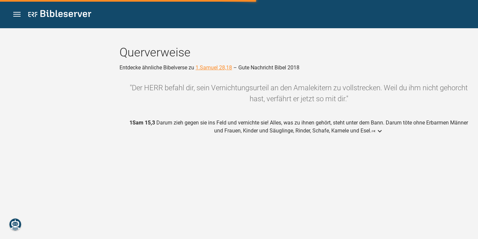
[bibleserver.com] (59, 15)
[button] (17, 14)
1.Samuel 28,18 (214, 67)
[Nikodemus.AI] (15, 224)
